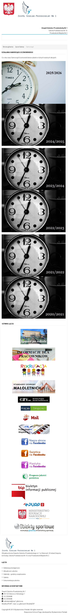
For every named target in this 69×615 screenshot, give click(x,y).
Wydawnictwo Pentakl (59, 612)
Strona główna (8, 47)
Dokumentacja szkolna (11, 580)
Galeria (5, 577)
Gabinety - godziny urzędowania (14, 574)
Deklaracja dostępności (11, 568)
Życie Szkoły (19, 47)
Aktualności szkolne (10, 571)
